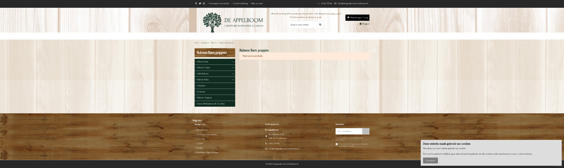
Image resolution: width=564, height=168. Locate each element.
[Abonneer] (365, 131)
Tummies (201, 85)
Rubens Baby (203, 79)
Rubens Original (204, 97)
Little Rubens (203, 73)
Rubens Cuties (203, 67)
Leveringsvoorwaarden (219, 3)
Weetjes (199, 148)
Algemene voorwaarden (359, 144)
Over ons (200, 139)
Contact (199, 143)
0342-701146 (326, 3)
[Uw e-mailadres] (349, 131)
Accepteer (430, 160)
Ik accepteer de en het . (353, 145)
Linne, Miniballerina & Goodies (211, 103)
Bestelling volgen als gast (207, 152)
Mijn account (257, 3)
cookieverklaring (524, 154)
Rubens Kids (202, 61)
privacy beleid (349, 146)
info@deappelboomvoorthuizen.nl (353, 3)
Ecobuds (201, 91)
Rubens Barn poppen (212, 52)
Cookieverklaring (240, 3)
